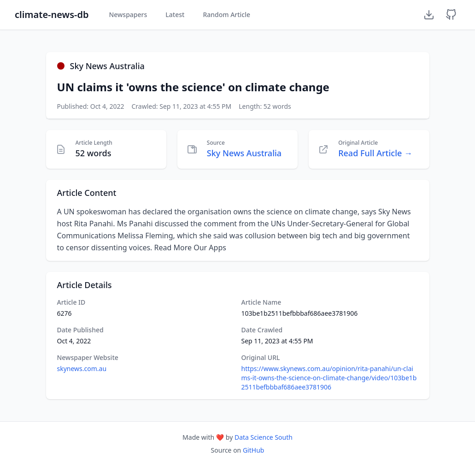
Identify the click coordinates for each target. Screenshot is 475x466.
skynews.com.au (82, 368)
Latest (174, 14)
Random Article (226, 14)
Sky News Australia (244, 153)
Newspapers (128, 14)
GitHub (253, 450)
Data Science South (264, 437)
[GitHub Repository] (451, 15)
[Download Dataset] (429, 15)
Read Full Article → (375, 153)
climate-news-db (51, 14)
